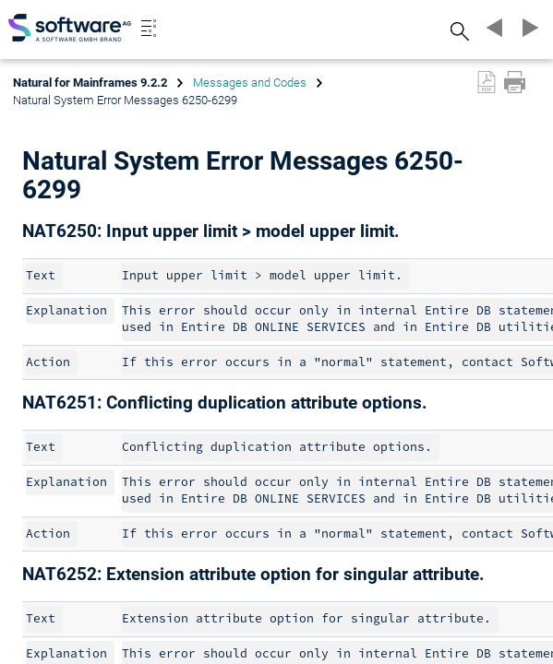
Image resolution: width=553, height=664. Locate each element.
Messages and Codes (250, 82)
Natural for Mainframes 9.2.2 (90, 82)
